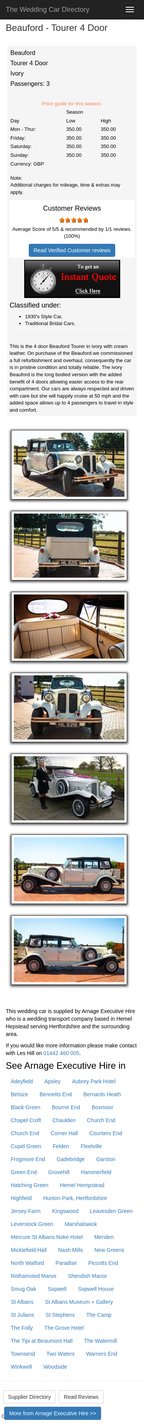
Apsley (52, 1081)
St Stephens (60, 1315)
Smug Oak (23, 1289)
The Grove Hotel (64, 1328)
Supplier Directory (29, 1397)
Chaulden (63, 1120)
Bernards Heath (102, 1094)
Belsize (19, 1094)
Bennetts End (56, 1094)
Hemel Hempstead (82, 1185)
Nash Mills (70, 1250)
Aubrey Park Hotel (94, 1081)
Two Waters (60, 1354)
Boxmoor (102, 1107)
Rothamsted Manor (33, 1276)
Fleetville (91, 1146)
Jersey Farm (26, 1211)
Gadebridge (70, 1159)
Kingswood (65, 1211)
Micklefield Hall (28, 1250)
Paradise (66, 1263)
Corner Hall (64, 1133)
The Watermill (100, 1341)
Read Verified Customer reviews (72, 250)
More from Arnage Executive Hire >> (52, 1413)
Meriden (104, 1237)
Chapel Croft (26, 1120)
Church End (101, 1120)
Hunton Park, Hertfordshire (75, 1198)
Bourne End (66, 1107)
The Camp (98, 1315)
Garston (105, 1159)
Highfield (21, 1198)
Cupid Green (26, 1146)
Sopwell (57, 1289)
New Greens (109, 1250)
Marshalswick (81, 1224)
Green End (24, 1172)
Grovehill (59, 1172)
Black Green (25, 1107)
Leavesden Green (111, 1211)
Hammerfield (96, 1172)
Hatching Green (29, 1185)
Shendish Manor (87, 1276)
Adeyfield (22, 1081)
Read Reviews (81, 1397)
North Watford (27, 1263)
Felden (61, 1146)
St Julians (22, 1315)
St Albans (22, 1302)
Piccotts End (103, 1263)
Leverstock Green (32, 1224)
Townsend (23, 1354)
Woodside (55, 1367)
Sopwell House (96, 1289)
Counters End (105, 1133)
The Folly (22, 1328)
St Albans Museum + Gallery (79, 1302)
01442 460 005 (61, 1053)
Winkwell (21, 1367)
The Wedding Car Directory (47, 9)
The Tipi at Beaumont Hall (42, 1341)
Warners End (101, 1354)
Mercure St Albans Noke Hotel (47, 1237)
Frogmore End (28, 1159)
